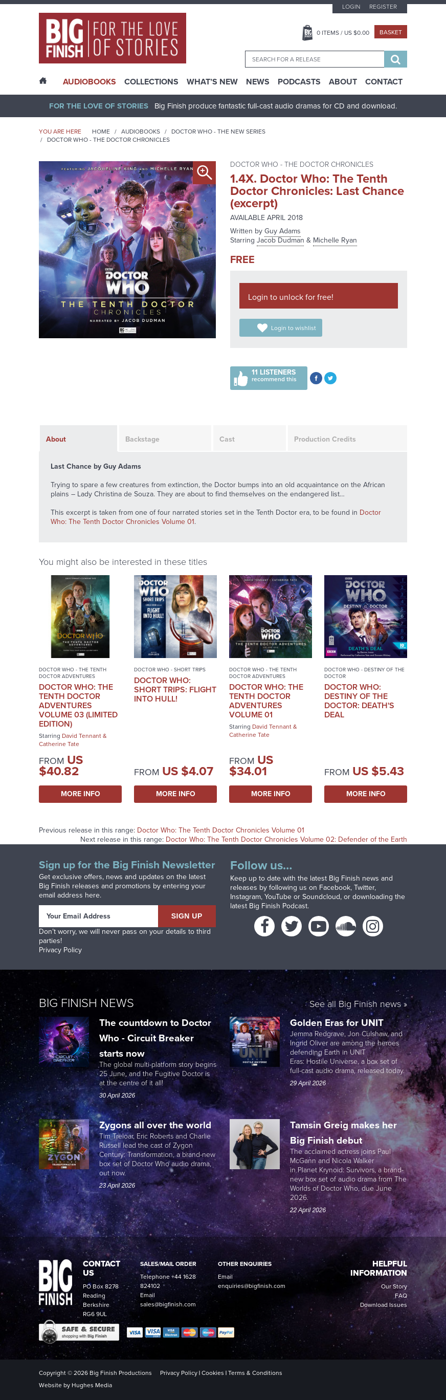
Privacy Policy (60, 950)
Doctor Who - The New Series (218, 131)
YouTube (278, 896)
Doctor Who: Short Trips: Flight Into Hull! (175, 689)
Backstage (142, 439)
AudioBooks (89, 81)
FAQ (401, 1295)
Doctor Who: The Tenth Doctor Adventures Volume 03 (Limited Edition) (78, 705)
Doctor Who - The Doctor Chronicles (108, 139)
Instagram (245, 896)
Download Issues (383, 1304)
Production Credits (325, 439)
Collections (151, 81)
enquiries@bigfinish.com (251, 1285)
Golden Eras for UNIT (338, 1022)
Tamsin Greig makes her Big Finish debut (343, 1133)
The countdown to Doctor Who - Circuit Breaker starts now (155, 1038)
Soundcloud (321, 896)
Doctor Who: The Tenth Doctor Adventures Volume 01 (266, 700)
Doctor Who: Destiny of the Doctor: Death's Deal (359, 700)
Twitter (364, 887)
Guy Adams (282, 231)
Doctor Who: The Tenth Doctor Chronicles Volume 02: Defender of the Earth (286, 839)
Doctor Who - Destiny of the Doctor (364, 673)
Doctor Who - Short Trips (170, 669)
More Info (80, 794)
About (343, 81)
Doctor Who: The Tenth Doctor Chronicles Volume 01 (220, 830)
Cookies (213, 1372)
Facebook (334, 887)
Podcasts (299, 81)
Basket (391, 32)
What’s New (212, 81)
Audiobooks (140, 131)
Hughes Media (92, 1385)
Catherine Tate (59, 744)
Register (383, 7)
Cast (227, 439)
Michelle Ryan (335, 240)
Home (101, 131)
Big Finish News (86, 1003)
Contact (384, 81)
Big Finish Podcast (278, 906)
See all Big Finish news (355, 1005)
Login (351, 7)
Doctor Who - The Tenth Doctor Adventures (72, 673)
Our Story (394, 1286)
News (258, 81)
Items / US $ (343, 32)
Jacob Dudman (280, 240)
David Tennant (81, 735)
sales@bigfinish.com (168, 1304)
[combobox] (314, 59)
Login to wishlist (293, 328)
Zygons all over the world (156, 1125)
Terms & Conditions (255, 1372)
